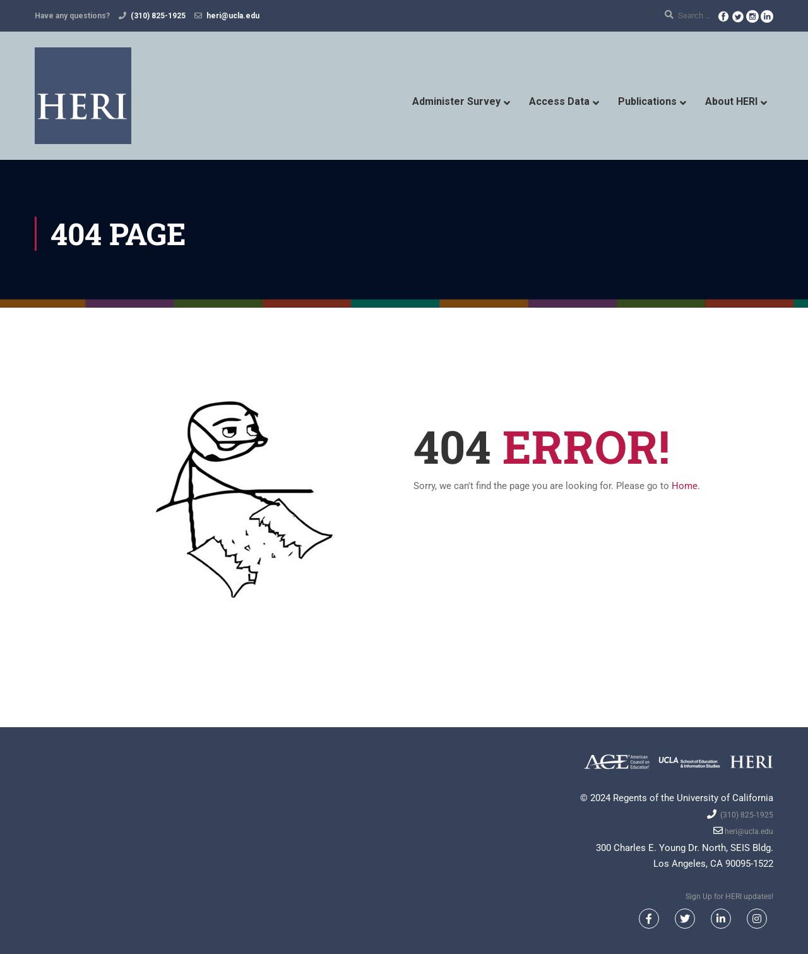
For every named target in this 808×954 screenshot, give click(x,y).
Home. (686, 486)
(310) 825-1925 (158, 15)
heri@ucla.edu (232, 15)
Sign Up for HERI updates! (729, 896)
